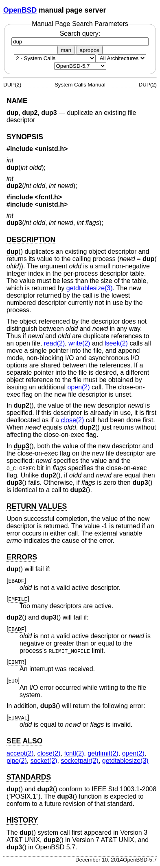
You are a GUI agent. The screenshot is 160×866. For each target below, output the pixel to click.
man (66, 50)
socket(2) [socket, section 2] (44, 760)
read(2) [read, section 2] (54, 343)
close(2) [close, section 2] (72, 420)
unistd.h (51, 148)
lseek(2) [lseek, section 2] (116, 343)
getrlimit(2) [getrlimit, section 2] (103, 753)
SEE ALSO (24, 741)
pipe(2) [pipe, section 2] (17, 760)
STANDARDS (29, 777)
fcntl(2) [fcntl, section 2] (74, 753)
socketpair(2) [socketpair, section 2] (79, 760)
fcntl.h (48, 197)
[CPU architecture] (122, 58)
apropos (89, 50)
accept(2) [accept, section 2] (20, 753)
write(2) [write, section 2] (79, 343)
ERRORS (22, 557)
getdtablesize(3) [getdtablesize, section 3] (89, 288)
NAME (17, 101)
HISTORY (22, 820)
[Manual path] (80, 66)
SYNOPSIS (25, 137)
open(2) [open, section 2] (78, 387)
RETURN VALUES (37, 506)
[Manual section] (55, 58)
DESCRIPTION (31, 239)
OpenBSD (20, 10)
